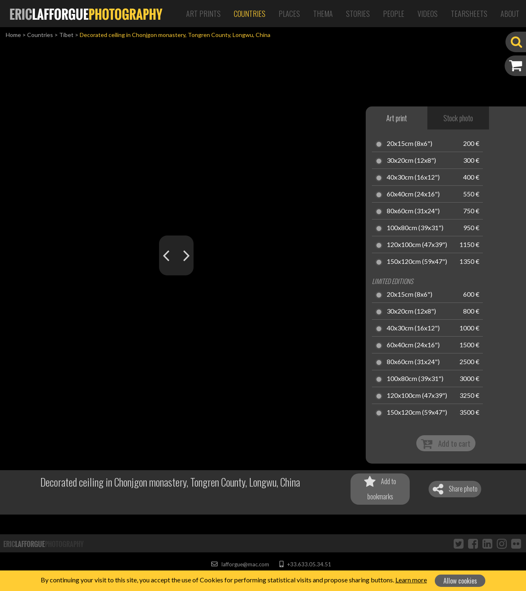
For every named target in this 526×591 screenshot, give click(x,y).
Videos (428, 13)
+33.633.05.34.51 (305, 564)
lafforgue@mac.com (240, 564)
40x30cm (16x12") (413, 177)
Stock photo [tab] (458, 118)
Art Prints (203, 13)
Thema (323, 13)
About (510, 13)
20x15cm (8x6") (409, 144)
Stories (358, 13)
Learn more (411, 580)
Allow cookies (460, 581)
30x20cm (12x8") (411, 160)
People (393, 13)
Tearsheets (469, 13)
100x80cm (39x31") (415, 228)
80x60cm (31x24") (413, 211)
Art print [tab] (396, 118)
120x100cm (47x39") (417, 245)
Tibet (66, 34)
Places (289, 13)
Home (13, 34)
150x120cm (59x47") (417, 262)
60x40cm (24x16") (413, 194)
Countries (249, 13)
